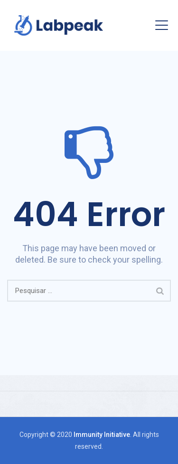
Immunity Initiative (102, 434)
